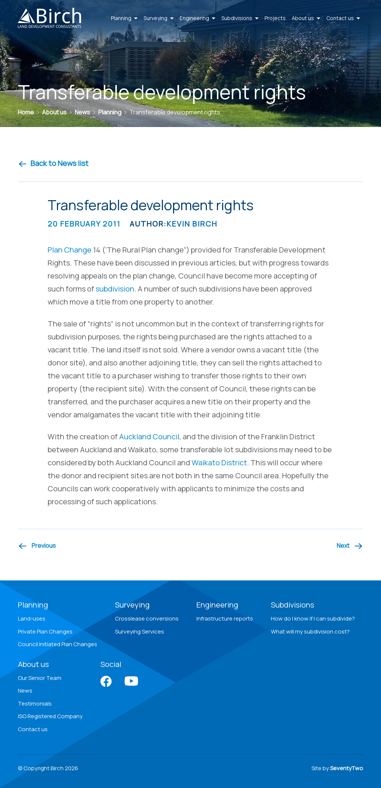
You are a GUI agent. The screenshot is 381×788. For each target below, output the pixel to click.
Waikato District (219, 463)
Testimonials (35, 703)
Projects (275, 18)
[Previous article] (37, 546)
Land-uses (31, 618)
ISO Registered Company (50, 716)
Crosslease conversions (147, 618)
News (25, 690)
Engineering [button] (197, 18)
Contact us (33, 729)
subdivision (115, 289)
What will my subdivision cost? (310, 631)
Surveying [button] (159, 18)
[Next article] (350, 546)
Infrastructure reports (224, 618)
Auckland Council (149, 437)
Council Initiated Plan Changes (57, 644)
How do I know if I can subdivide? (313, 618)
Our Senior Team (39, 678)
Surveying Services (139, 631)
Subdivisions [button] (240, 18)
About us (33, 664)
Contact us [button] (343, 18)
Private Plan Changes (45, 631)
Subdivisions (292, 605)
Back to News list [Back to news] (53, 163)
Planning (33, 605)
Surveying (132, 605)
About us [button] (306, 18)
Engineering (217, 605)
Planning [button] (124, 18)
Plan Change (70, 250)
